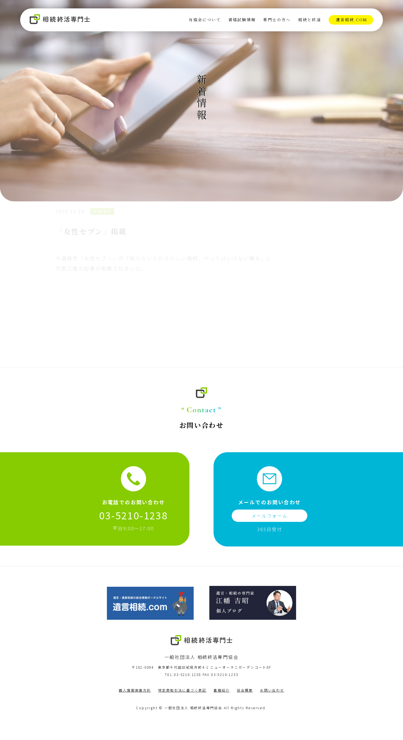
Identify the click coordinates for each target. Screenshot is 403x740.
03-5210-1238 (133, 537)
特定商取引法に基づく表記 (182, 711)
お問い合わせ (272, 711)
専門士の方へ (276, 20)
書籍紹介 (222, 711)
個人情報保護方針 (135, 711)
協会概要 (245, 711)
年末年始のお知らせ (310, 356)
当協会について (205, 20)
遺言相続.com (351, 20)
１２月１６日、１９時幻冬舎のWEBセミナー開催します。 (125, 358)
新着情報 (108, 230)
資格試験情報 (242, 20)
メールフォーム (270, 537)
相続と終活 (309, 20)
